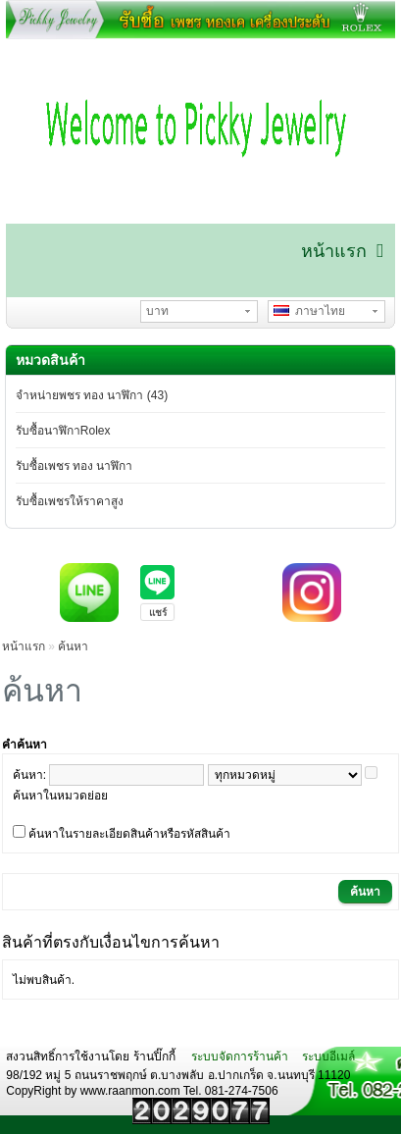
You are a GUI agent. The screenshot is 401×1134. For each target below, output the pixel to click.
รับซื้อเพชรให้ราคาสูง (70, 501)
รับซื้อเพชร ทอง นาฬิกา (74, 466)
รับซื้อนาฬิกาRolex (63, 431)
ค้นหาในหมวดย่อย (60, 795)
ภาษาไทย (310, 311)
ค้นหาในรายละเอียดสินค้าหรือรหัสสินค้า (129, 834)
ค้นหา (73, 646)
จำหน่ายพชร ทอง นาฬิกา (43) (92, 395)
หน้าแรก (23, 646)
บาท (157, 311)
